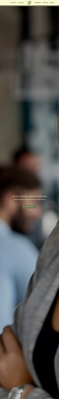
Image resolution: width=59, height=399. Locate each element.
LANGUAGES (21, 2)
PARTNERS (52, 2)
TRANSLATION (13, 2)
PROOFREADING (38, 2)
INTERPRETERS (45, 2)
